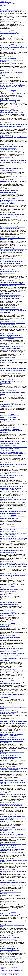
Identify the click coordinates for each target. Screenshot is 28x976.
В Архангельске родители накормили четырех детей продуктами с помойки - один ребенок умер (13, 818)
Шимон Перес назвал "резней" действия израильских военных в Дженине (13, 125)
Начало (2, 970)
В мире (12, 19)
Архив (10, 970)
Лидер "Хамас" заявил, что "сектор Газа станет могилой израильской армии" (13, 539)
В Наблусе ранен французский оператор (13, 137)
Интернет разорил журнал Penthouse (12, 794)
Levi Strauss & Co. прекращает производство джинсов (10, 938)
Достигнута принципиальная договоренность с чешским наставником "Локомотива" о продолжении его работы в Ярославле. (13, 95)
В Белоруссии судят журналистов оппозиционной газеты (11, 551)
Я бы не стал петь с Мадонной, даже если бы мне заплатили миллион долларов (12, 86)
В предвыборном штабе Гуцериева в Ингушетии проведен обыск (12, 227)
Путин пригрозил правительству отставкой (11, 892)
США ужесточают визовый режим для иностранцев (13, 883)
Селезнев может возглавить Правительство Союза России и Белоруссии (11, 430)
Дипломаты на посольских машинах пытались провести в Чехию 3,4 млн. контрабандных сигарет (12, 284)
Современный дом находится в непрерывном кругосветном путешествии (10, 33)
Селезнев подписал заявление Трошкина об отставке (10, 757)
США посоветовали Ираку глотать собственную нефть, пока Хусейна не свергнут (12, 782)
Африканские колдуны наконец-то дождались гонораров (11, 272)
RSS (21, 970)
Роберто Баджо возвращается (10, 100)
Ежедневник (16, 970)
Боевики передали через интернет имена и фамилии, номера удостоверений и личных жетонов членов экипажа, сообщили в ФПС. (12, 342)
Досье (6, 970)
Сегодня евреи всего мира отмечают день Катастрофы (12, 405)
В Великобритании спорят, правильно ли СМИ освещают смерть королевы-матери (13, 370)
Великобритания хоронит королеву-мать (12, 925)
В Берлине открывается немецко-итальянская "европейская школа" (12, 588)
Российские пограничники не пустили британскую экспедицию (13, 844)
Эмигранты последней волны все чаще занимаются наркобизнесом (13, 442)
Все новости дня (5, 5)
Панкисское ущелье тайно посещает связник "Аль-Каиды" (12, 476)
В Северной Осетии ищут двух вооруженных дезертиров (10, 914)
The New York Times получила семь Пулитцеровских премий (12, 849)
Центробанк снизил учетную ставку (12, 903)
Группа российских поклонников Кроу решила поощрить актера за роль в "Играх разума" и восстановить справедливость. (13, 839)
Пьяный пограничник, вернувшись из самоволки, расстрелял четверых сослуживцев (12, 741)
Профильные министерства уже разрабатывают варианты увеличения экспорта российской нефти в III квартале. (13, 364)
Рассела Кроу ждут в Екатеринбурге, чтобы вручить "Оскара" (12, 835)
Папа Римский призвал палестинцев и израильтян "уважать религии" (13, 512)
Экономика (13, 366)
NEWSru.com (6, 2)
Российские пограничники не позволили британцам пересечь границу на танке (13, 722)
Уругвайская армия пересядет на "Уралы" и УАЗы (11, 382)
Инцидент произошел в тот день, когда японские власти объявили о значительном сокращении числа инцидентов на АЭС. (13, 717)
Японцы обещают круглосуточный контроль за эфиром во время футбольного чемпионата (11, 488)
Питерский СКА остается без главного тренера (13, 500)
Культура (13, 842)
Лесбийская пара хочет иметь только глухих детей (12, 829)
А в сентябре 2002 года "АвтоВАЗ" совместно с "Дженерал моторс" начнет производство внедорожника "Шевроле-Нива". (13, 195)
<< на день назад (3, 967)
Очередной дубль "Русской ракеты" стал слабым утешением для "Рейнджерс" (12, 696)
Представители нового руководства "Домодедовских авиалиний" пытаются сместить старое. (13, 598)
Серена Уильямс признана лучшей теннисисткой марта (11, 169)
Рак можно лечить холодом (9, 21)
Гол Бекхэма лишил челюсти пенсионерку (10, 638)
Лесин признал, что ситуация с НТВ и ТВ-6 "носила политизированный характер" (12, 74)
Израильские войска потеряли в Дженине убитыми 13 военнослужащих (13, 159)
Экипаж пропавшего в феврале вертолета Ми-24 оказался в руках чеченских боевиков (11, 337)
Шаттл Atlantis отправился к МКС (11, 958)
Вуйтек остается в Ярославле (10, 92)
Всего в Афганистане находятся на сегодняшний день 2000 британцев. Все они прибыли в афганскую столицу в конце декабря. (13, 266)
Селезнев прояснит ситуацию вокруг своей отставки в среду (12, 614)
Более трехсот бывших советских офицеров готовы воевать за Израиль (13, 452)
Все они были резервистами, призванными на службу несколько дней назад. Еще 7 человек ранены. (13, 164)
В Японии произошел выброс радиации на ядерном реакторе (13, 712)
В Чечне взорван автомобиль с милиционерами (10, 625)
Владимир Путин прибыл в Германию (13, 181)
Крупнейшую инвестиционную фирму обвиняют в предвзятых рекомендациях (13, 563)
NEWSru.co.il (4, 973)
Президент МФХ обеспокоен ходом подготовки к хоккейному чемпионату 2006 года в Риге (13, 216)
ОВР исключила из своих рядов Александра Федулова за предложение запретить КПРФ (13, 310)
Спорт (12, 98)
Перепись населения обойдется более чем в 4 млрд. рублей (13, 465)
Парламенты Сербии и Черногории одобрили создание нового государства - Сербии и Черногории (13, 47)
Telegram (3, 971)
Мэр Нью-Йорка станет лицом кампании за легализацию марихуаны (13, 769)
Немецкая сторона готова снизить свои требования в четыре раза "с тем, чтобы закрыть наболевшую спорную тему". (13, 424)
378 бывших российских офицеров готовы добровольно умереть (12, 649)
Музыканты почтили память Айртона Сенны (12, 393)
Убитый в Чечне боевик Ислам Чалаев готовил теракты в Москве (13, 517)
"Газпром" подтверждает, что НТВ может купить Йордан (14, 659)
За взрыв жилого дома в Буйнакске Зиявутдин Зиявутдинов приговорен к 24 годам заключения (13, 202)
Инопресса (13, 90)
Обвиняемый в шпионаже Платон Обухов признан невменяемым (11, 347)
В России (13, 198)
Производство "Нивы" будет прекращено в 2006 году (9, 191)
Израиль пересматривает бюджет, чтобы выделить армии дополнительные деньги (11, 148)
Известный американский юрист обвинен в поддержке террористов (12, 10)
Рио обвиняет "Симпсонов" (9, 416)
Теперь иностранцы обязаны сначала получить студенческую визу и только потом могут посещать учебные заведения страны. (13, 887)
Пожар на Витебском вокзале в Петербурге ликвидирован (10, 603)
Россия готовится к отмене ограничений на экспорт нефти (13, 359)
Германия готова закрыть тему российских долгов (10, 420)
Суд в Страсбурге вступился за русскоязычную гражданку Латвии (11, 111)
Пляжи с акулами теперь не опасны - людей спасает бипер (12, 323)
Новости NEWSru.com (7, 974)
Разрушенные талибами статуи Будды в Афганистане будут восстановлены (13, 249)
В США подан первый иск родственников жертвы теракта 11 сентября (11, 60)
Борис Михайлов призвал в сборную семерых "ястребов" (12, 576)
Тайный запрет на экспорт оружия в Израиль (12, 752)
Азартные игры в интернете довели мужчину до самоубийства (12, 734)
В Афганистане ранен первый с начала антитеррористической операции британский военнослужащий (13, 261)
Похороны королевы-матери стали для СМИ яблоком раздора (13, 528)
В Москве (10, 973)
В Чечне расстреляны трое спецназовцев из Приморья (9, 949)
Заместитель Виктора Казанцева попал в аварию (13, 861)
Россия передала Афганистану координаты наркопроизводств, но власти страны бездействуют (12, 296)
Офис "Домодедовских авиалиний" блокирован (12, 593)
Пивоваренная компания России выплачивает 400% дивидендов (11, 804)
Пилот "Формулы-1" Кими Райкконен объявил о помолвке (12, 238)
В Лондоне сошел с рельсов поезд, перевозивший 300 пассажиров (12, 682)
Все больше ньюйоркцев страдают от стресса (13, 707)
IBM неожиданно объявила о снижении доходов (13, 872)
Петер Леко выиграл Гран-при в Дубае (13, 671)
